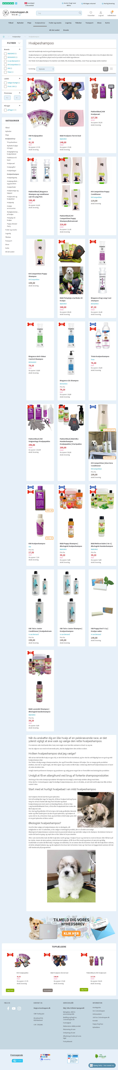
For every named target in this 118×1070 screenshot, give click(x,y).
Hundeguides (97, 1008)
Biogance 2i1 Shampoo (69, 380)
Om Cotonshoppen (99, 1011)
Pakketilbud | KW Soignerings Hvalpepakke (39, 440)
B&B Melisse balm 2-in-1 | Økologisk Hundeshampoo (102, 544)
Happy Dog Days (98, 1024)
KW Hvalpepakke (36, 136)
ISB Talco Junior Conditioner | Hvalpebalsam (40, 629)
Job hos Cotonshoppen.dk (101, 1017)
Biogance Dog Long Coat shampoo (101, 299)
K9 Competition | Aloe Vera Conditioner (102, 464)
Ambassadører (97, 1014)
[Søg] (80, 13)
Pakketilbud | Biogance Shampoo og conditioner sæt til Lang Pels (39, 194)
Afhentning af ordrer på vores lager (72, 1037)
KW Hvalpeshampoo (37, 543)
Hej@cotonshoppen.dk (42, 1008)
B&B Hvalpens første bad (70, 136)
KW (30, 139)
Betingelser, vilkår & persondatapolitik (69, 1013)
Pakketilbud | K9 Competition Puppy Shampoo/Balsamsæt (69, 218)
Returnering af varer (69, 1029)
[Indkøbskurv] (111, 13)
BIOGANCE (95, 304)
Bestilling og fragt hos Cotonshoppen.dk (70, 1018)
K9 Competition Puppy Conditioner (100, 192)
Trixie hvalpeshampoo (100, 356)
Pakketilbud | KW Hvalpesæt (98, 112)
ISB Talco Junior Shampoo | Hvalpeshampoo (71, 629)
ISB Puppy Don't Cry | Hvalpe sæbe (99, 629)
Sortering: (32, 69)
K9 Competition (96, 197)
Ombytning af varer (69, 1033)
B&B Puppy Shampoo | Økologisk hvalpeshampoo (71, 544)
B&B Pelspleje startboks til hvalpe (71, 299)
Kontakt (95, 1021)
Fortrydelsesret (67, 1041)
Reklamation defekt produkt (72, 1026)
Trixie (92, 360)
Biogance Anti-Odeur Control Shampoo (37, 357)
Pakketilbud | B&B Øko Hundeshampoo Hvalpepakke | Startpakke (71, 441)
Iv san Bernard (34, 634)
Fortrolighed (67, 1023)
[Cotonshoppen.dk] (15, 13)
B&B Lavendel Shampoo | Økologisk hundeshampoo (39, 710)
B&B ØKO (63, 139)
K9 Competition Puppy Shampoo (38, 274)
